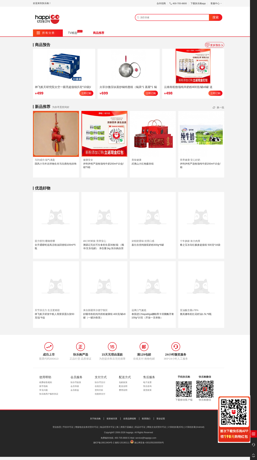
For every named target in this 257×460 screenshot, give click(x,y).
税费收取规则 (45, 382)
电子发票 (147, 382)
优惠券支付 (100, 394)
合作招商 (161, 3)
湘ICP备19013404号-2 (103, 442)
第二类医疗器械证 (124, 427)
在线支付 (99, 386)
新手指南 (43, 386)
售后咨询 (147, 386)
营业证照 (160, 418)
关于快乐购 (95, 418)
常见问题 (43, 390)
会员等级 (75, 386)
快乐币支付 (100, 382)
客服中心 (216, 3)
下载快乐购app (198, 3)
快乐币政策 (76, 382)
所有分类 (46, 32)
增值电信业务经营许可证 (86, 427)
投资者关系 (112, 418)
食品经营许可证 (107, 427)
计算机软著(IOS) (175, 427)
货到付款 (99, 390)
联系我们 (146, 418)
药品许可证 (140, 427)
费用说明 (123, 390)
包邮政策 (123, 382)
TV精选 (72, 32)
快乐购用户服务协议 (48, 394)
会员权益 (75, 390)
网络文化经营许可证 (156, 427)
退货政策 (147, 390)
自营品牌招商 (129, 418)
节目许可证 (68, 427)
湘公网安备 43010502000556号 (149, 442)
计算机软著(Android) (194, 427)
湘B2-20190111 (122, 442)
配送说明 (123, 386)
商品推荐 (98, 32)
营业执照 (57, 427)
